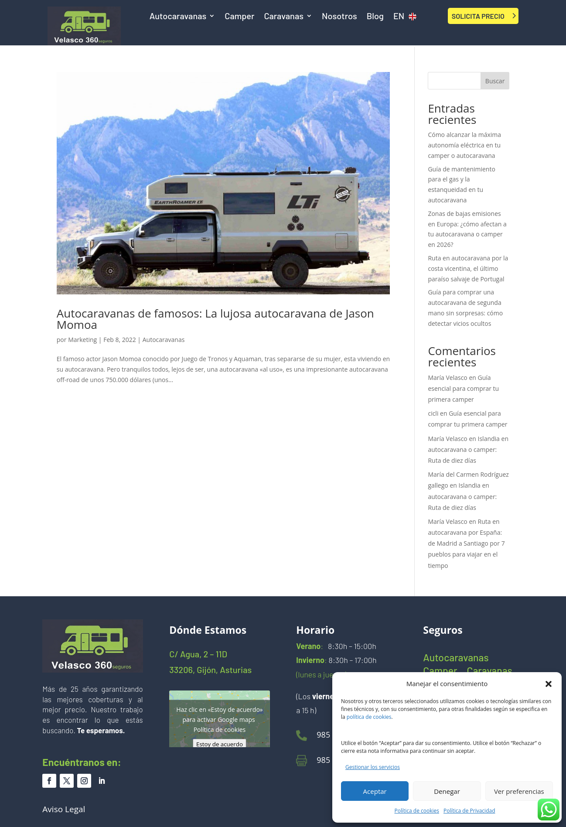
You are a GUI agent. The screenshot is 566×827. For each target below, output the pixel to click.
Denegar (447, 791)
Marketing (82, 339)
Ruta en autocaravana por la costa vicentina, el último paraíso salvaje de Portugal (468, 268)
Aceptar (375, 791)
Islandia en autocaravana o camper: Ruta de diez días (468, 449)
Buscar (495, 81)
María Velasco (447, 377)
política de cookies (369, 717)
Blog (375, 17)
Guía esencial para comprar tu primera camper (463, 388)
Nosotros (339, 17)
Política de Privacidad (469, 810)
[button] (548, 684)
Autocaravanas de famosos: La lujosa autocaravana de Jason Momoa (215, 318)
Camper (239, 17)
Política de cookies (417, 810)
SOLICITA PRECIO (478, 16)
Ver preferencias (519, 791)
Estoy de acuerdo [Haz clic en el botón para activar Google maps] (219, 744)
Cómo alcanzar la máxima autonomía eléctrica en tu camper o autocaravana (464, 145)
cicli (433, 413)
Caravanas (283, 17)
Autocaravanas (178, 17)
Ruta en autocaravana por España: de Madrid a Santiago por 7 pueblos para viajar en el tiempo (466, 543)
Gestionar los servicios (372, 767)
